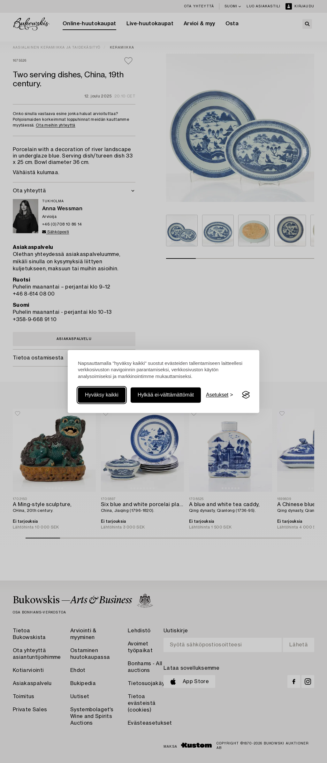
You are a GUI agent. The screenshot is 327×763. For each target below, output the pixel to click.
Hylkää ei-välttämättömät (166, 394)
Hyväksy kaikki (101, 394)
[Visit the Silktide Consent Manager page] (246, 395)
